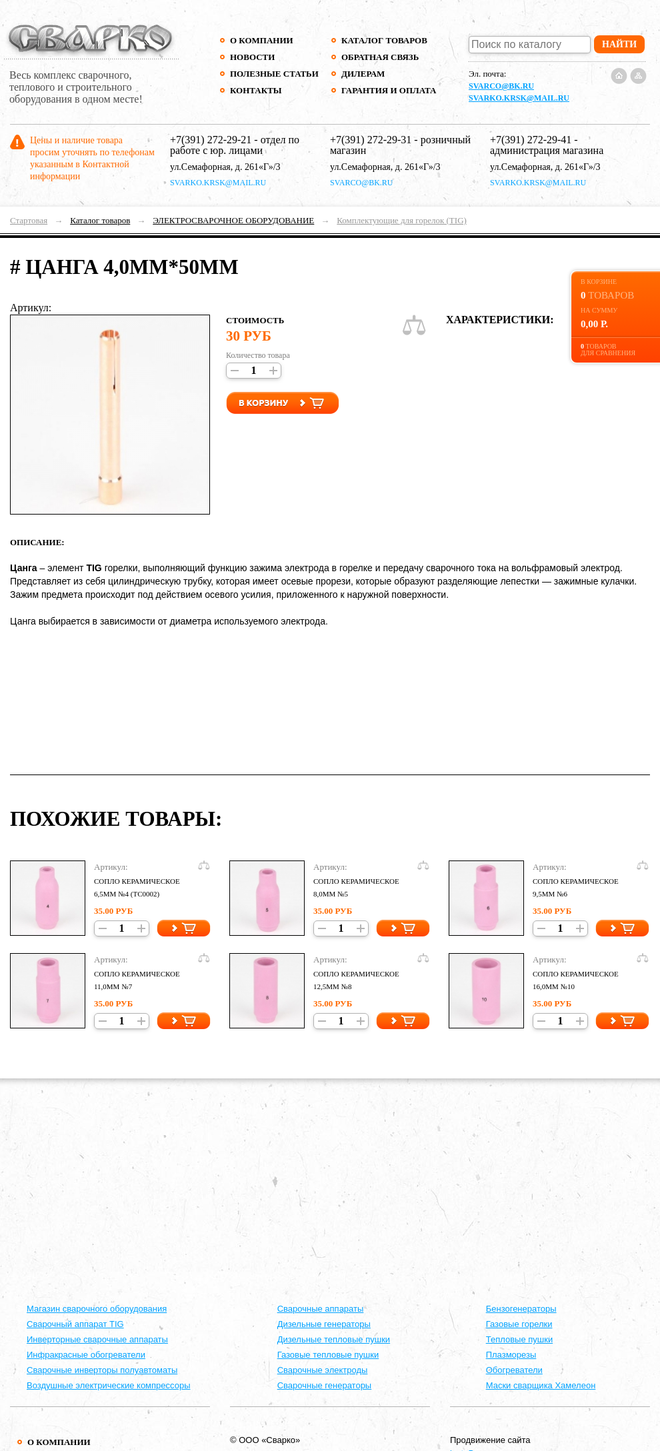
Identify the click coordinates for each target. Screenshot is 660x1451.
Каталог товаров (384, 40)
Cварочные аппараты (320, 1309)
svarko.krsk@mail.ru (519, 98)
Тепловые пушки (519, 1339)
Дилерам (363, 74)
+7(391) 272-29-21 (210, 139)
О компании (261, 40)
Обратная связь (380, 57)
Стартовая (28, 220)
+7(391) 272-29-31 (370, 139)
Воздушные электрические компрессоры (109, 1385)
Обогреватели (514, 1370)
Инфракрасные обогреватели (86, 1355)
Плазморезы (511, 1355)
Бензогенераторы (521, 1309)
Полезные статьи (274, 74)
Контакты (256, 90)
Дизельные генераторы (324, 1324)
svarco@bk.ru (501, 86)
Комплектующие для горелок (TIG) (402, 220)
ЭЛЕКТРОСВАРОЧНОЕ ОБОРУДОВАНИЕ (233, 220)
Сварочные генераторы (324, 1385)
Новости (252, 57)
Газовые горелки (519, 1324)
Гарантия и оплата (388, 90)
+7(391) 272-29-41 (530, 139)
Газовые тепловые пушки (328, 1355)
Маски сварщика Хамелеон (541, 1385)
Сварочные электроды (322, 1370)
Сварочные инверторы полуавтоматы (102, 1370)
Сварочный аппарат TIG (75, 1324)
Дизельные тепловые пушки (333, 1339)
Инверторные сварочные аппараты (97, 1339)
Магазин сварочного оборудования (97, 1309)
